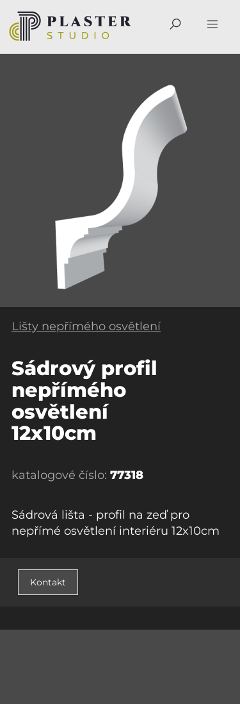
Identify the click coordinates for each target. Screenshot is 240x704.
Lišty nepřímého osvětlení (86, 326)
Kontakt (48, 582)
